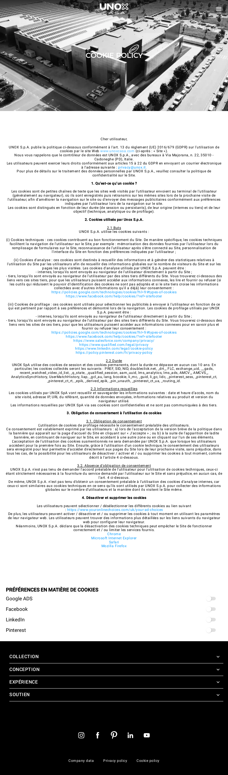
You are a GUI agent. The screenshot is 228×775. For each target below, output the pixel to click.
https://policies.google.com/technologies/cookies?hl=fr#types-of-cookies (114, 292)
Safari (114, 542)
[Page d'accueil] (114, 9)
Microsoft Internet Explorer (114, 538)
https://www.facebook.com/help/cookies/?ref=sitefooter (114, 296)
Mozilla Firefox (114, 546)
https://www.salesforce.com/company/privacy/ (114, 341)
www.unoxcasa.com (117, 151)
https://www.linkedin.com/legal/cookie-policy (114, 348)
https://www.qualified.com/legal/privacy (114, 345)
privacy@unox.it (132, 167)
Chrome (114, 534)
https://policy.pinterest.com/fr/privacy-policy (114, 353)
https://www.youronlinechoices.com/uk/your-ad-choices (115, 510)
